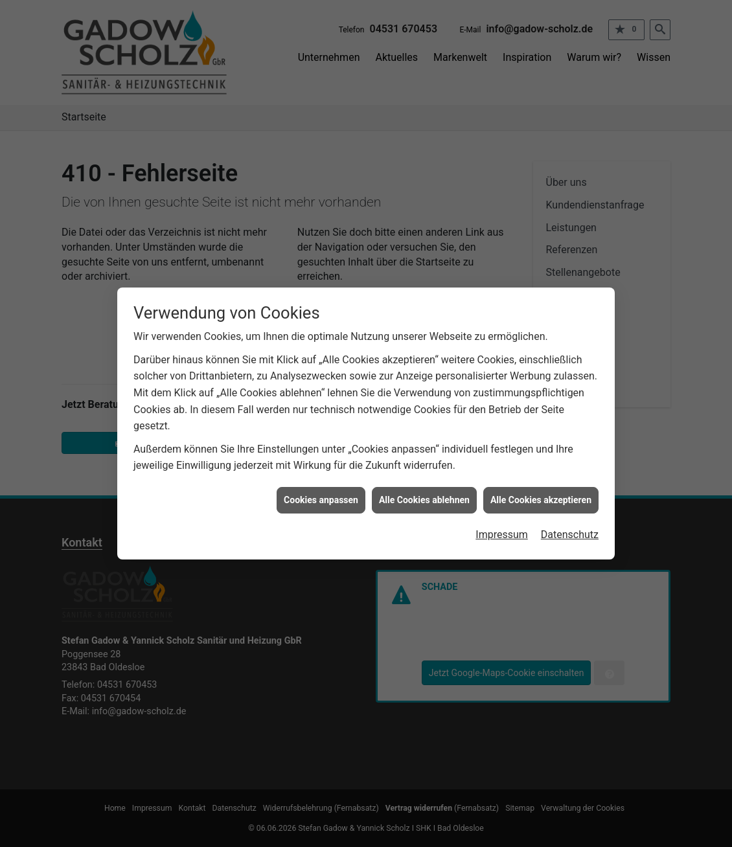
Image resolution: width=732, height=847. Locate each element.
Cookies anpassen (321, 496)
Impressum (501, 532)
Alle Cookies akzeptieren (540, 496)
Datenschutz (570, 532)
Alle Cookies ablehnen (424, 496)
